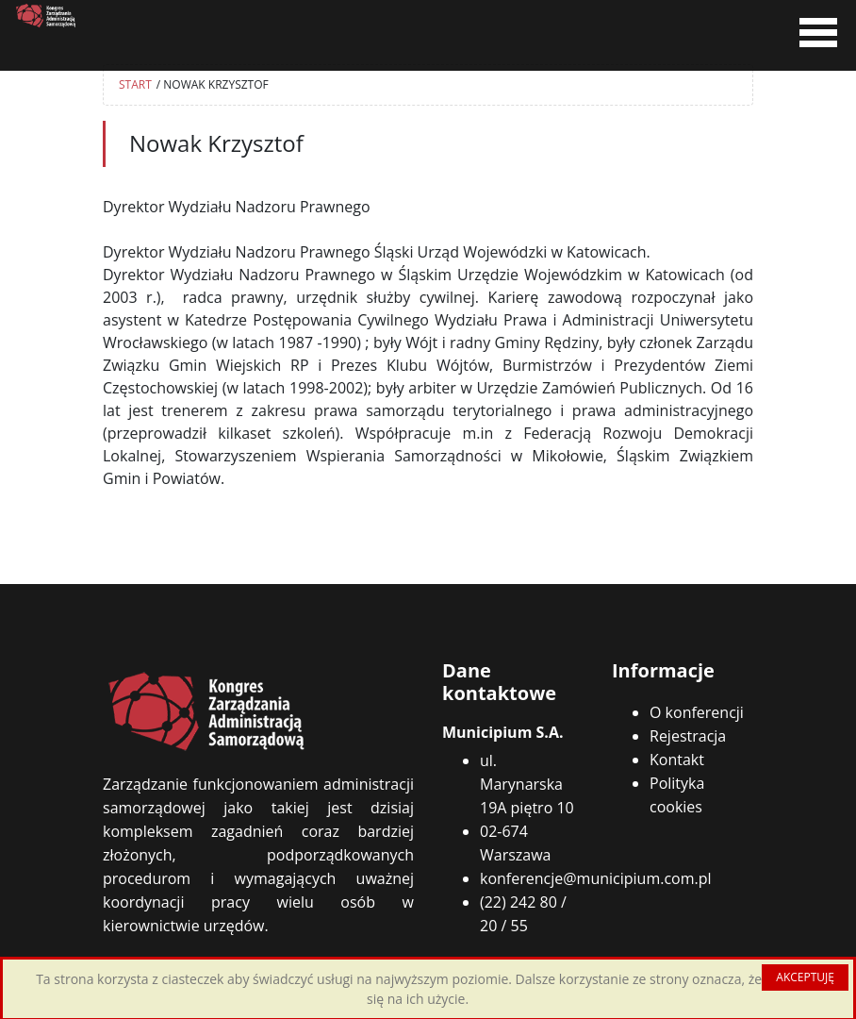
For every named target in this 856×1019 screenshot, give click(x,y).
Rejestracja (688, 736)
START (135, 84)
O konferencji (697, 712)
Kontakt (677, 759)
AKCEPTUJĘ (805, 977)
